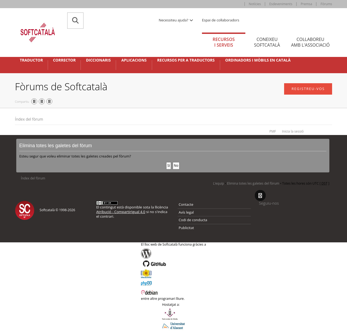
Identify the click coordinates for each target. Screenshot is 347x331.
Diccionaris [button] (98, 60)
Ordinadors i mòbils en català (258, 60)
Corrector (64, 60)
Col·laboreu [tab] (310, 42)
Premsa (306, 4)
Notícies (255, 4)
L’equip (218, 183)
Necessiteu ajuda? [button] (176, 20)
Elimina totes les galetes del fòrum (253, 183)
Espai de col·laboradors (220, 20)
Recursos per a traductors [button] (186, 60)
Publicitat (186, 227)
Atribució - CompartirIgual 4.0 (120, 211)
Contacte (186, 204)
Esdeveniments (280, 4)
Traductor (31, 60)
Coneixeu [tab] (267, 42)
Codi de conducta (193, 219)
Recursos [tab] (223, 42)
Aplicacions (133, 60)
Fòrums (326, 4)
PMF (272, 131)
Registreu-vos (308, 88)
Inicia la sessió (293, 131)
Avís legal (186, 212)
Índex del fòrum (29, 119)
